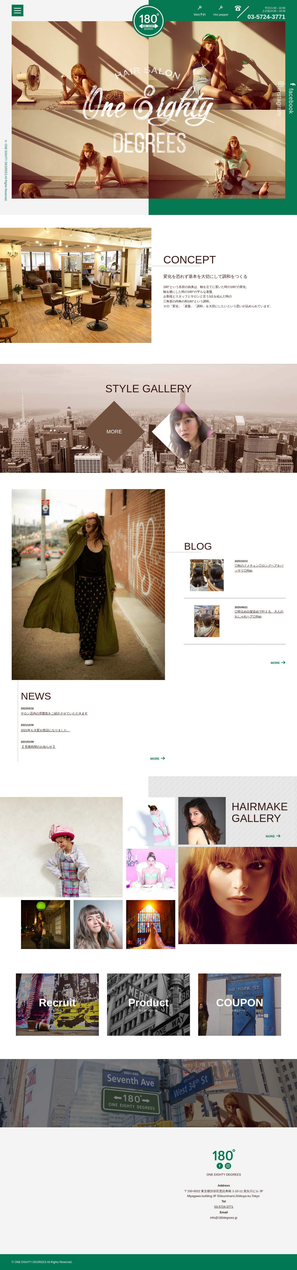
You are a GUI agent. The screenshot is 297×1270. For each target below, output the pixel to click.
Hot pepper (220, 11)
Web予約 (200, 11)
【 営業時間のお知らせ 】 (38, 747)
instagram (279, 99)
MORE (157, 758)
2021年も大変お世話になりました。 (45, 730)
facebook (291, 98)
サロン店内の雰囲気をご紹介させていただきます (54, 713)
